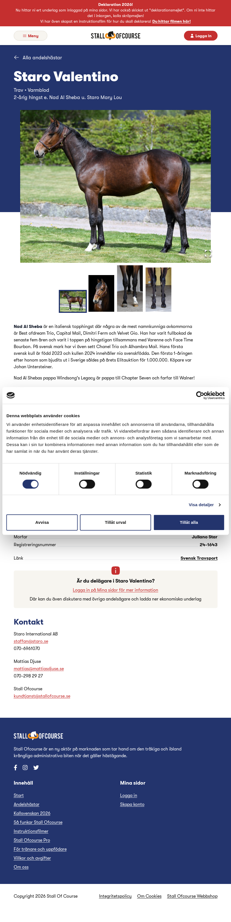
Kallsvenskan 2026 (32, 813)
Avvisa (42, 522)
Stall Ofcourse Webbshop (192, 896)
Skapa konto (132, 804)
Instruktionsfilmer (31, 831)
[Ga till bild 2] (101, 293)
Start (19, 795)
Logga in (128, 795)
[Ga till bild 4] (158, 289)
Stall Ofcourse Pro (32, 840)
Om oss (21, 867)
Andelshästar (26, 804)
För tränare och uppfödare (40, 849)
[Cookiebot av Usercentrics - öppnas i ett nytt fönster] (200, 395)
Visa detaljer (201, 504)
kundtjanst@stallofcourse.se (42, 696)
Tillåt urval (115, 522)
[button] (116, 186)
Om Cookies (149, 896)
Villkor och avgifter (32, 858)
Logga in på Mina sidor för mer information (115, 590)
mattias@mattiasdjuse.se (39, 668)
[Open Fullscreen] (208, 253)
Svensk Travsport (199, 558)
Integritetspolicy (115, 896)
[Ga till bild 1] (73, 301)
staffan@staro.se (31, 641)
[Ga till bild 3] (130, 288)
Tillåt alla (189, 522)
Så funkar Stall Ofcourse (38, 822)
